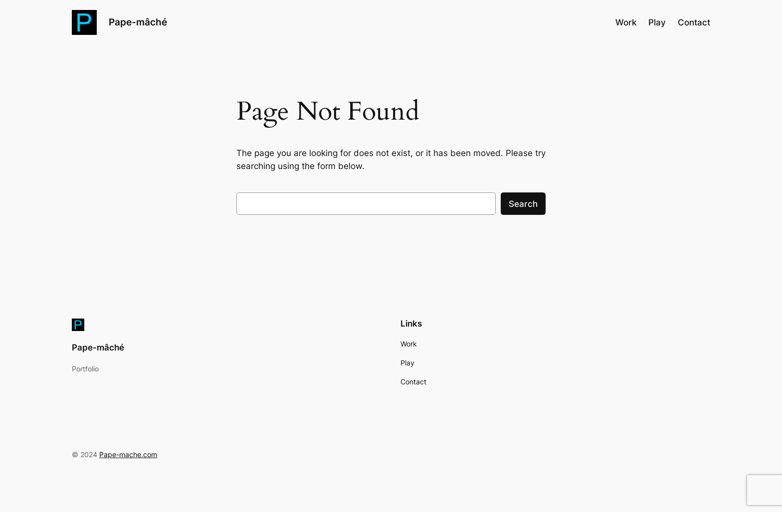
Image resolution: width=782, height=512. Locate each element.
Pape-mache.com (128, 454)
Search (523, 204)
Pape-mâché (138, 22)
